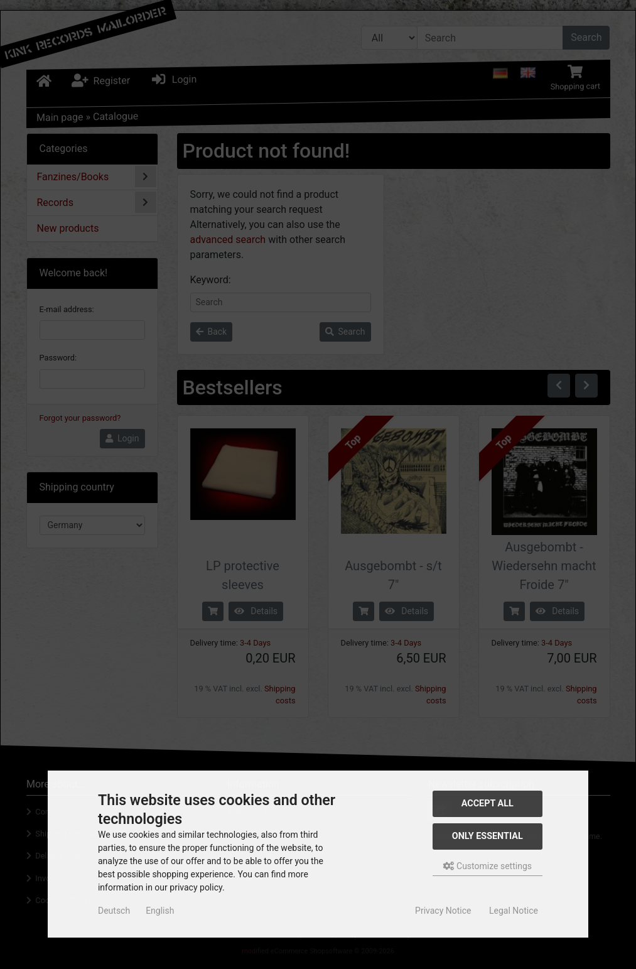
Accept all (487, 803)
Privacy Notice (443, 911)
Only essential (487, 836)
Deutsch (114, 911)
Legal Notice (513, 911)
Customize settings (487, 866)
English (160, 911)
